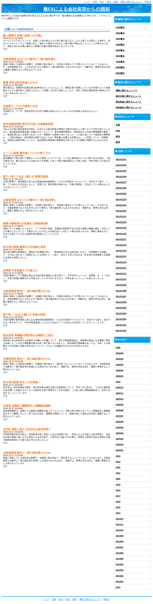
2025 (118, 382)
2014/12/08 (121, 291)
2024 (118, 456)
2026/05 (119, 353)
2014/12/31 (121, 159)
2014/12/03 (121, 319)
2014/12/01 (121, 330)
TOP (5, 49)
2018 (118, 490)
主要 (95, 1)
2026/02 (119, 370)
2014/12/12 (121, 268)
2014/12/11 (121, 273)
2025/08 (119, 410)
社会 (102, 1)
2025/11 (119, 393)
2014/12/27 (121, 182)
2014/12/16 (121, 245)
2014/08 (119, 541)
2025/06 (119, 421)
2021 (118, 473)
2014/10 (119, 530)
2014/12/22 (121, 211)
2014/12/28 (121, 176)
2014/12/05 (121, 308)
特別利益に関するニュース (128, 102)
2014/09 (119, 536)
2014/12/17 (121, 239)
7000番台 (120, 61)
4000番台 (120, 44)
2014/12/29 (121, 171)
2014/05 (119, 559)
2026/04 (119, 359)
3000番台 (120, 39)
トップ (87, 1)
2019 (118, 484)
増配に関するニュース (126, 90)
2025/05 (119, 427)
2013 (118, 587)
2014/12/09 (121, 285)
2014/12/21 (121, 216)
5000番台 (120, 50)
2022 (118, 467)
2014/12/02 (121, 325)
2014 (118, 513)
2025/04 (119, 433)
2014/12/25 (121, 193)
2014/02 (119, 576)
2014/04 (119, 564)
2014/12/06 (121, 302)
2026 (118, 347)
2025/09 (119, 404)
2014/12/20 (121, 222)
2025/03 (119, 439)
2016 (118, 501)
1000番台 (120, 27)
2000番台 (120, 33)
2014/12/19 (121, 228)
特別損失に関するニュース (128, 107)
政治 (109, 1)
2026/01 (119, 376)
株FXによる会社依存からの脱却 (76, 9)
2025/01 (119, 450)
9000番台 (120, 73)
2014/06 (119, 553)
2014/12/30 (121, 165)
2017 (118, 496)
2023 (118, 462)
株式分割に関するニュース (128, 96)
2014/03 (119, 570)
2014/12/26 (121, 188)
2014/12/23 (121, 205)
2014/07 (119, 547)
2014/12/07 (121, 296)
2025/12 (119, 387)
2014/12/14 (121, 256)
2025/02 (119, 444)
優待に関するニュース (131, 1)
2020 (118, 479)
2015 (118, 507)
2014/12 (119, 519)
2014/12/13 (121, 262)
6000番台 (120, 56)
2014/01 (119, 581)
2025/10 (119, 399)
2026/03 (119, 365)
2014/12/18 (121, 233)
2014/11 (119, 524)
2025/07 (119, 416)
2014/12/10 (121, 279)
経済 (116, 1)
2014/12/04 (121, 313)
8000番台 (120, 67)
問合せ (148, 1)
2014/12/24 (121, 199)
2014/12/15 (121, 251)
